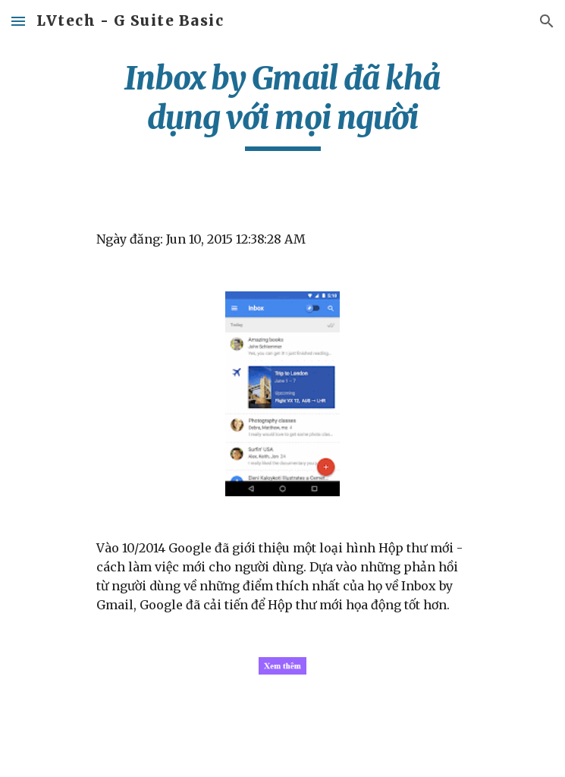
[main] (282, 104)
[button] (18, 21)
